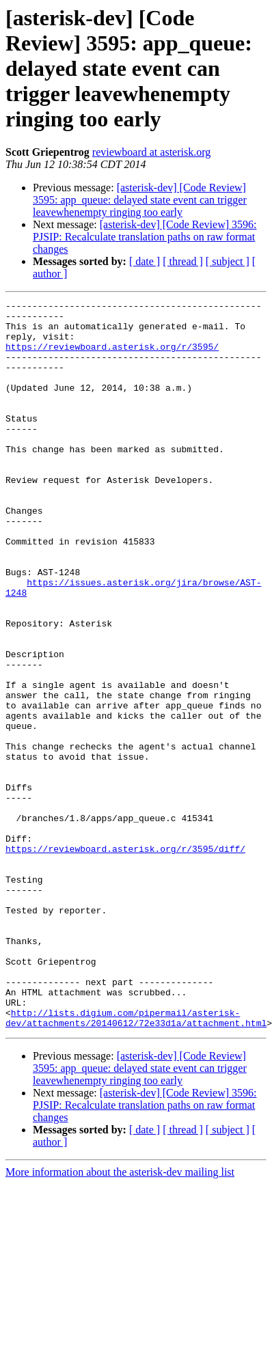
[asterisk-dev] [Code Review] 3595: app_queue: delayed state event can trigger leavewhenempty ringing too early (140, 200)
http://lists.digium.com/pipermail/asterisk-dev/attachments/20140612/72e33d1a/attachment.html (136, 1162)
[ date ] (144, 261)
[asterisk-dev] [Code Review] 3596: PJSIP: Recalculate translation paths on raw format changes (144, 237)
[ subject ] (227, 261)
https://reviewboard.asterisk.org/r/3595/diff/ (125, 959)
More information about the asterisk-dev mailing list (119, 1317)
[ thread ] (183, 261)
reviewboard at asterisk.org (151, 152)
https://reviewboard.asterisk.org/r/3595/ (112, 356)
